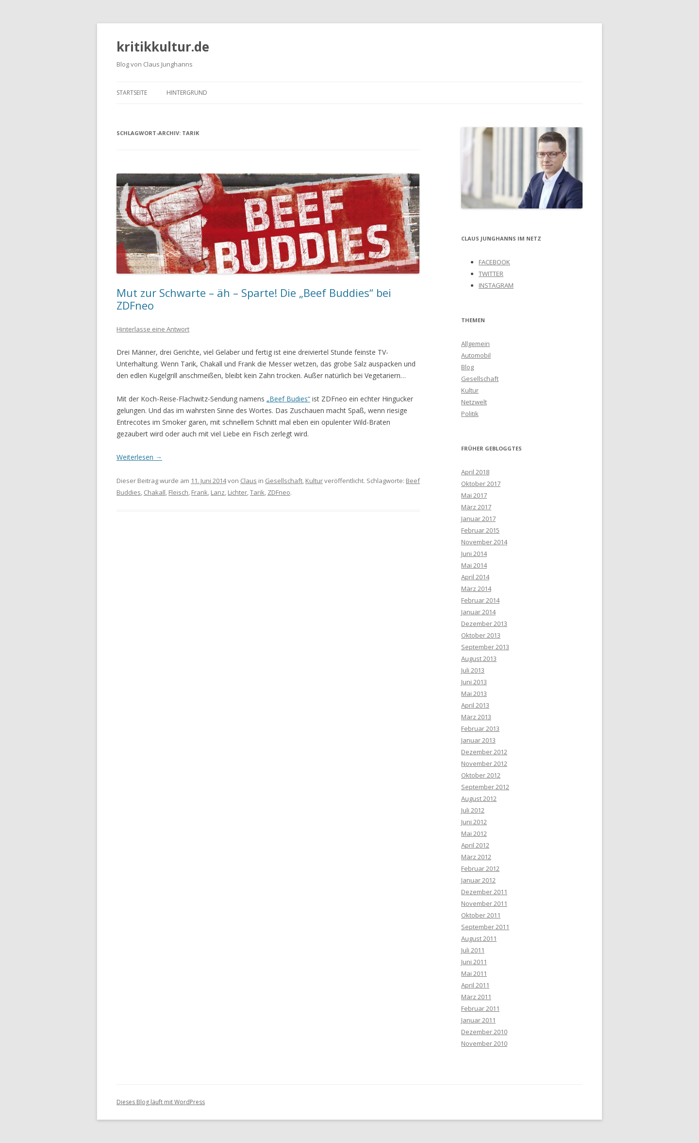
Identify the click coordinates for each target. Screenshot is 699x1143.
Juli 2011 (472, 950)
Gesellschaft (283, 480)
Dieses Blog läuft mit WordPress (160, 1102)
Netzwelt (474, 402)
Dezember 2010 (484, 1031)
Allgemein (475, 343)
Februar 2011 (480, 1008)
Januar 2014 (478, 611)
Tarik (257, 492)
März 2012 (476, 856)
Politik (470, 413)
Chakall (155, 492)
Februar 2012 (480, 868)
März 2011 (476, 996)
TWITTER (491, 273)
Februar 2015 (480, 530)
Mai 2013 (474, 693)
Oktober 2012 (480, 775)
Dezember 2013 (484, 623)
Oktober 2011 (480, 915)
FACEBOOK (494, 262)
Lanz (218, 492)
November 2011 (484, 903)
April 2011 (475, 985)
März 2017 (476, 506)
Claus (248, 480)
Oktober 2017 (480, 483)
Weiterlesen (139, 457)
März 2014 (476, 588)
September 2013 (485, 646)
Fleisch (178, 492)
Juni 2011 (474, 961)
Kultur (314, 480)
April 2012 (475, 845)
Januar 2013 (478, 740)
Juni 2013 (474, 681)
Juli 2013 (472, 670)
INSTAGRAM (496, 285)
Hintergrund (186, 92)
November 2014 (484, 541)
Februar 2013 (480, 728)
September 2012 (485, 786)
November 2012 (484, 763)
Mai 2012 (474, 833)
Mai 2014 (474, 565)
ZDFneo (278, 492)
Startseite (131, 92)
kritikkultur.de (162, 46)
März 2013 (476, 716)
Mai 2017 (474, 495)
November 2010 (484, 1043)
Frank (199, 492)
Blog (467, 367)
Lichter (237, 492)
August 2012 (479, 798)
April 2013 (475, 705)
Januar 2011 (478, 1020)
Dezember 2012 (484, 751)
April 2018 (475, 472)
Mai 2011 (474, 973)
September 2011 (485, 926)
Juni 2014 (474, 553)
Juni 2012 (474, 821)
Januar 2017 (478, 518)
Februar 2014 (480, 600)
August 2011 (479, 938)
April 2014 (475, 576)
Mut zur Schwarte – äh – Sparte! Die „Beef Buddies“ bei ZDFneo (253, 298)
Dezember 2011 (484, 891)
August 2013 (479, 658)
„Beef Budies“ (288, 398)
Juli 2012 (472, 810)
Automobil (476, 355)
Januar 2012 (478, 880)
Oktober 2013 (480, 635)
